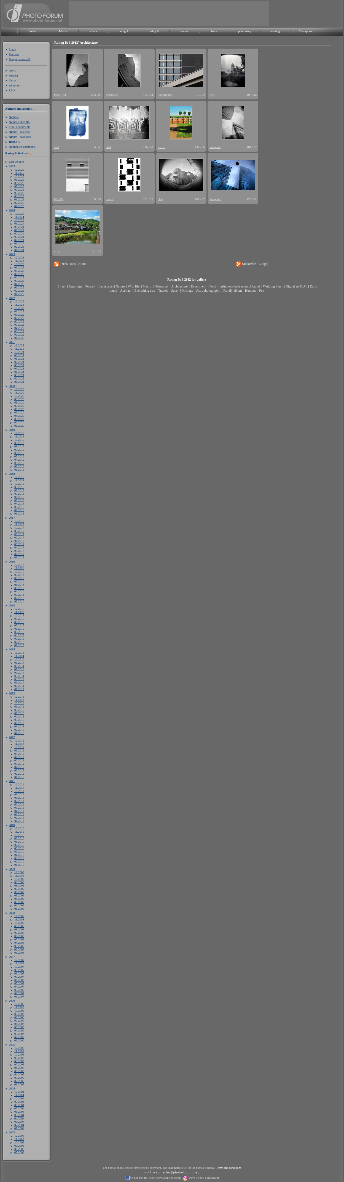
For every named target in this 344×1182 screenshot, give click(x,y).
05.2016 (19, 588)
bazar (214, 31)
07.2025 (19, 186)
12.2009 (19, 872)
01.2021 (19, 381)
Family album (232, 290)
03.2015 (19, 638)
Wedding (269, 286)
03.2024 (19, 243)
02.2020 (19, 422)
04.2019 (19, 459)
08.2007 (19, 973)
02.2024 (19, 246)
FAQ (12, 90)
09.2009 (19, 882)
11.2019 (19, 436)
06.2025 (19, 189)
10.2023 (19, 264)
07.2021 (19, 361)
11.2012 (19, 743)
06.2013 (19, 716)
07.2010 (19, 844)
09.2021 (19, 355)
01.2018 (19, 513)
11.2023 (19, 260)
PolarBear (60, 94)
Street (61, 286)
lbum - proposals (20, 136)
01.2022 (19, 337)
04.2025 (19, 196)
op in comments (19, 126)
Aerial (255, 286)
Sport (174, 290)
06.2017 (19, 540)
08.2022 (19, 314)
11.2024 (19, 216)
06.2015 (19, 628)
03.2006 (19, 1033)
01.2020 (19, 425)
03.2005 (19, 1077)
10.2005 (19, 1054)
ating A (14, 141)
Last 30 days (16, 161)
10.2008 (19, 922)
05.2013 (19, 719)
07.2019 (19, 449)
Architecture (179, 286)
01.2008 (19, 952)
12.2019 (19, 433)
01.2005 (19, 1084)
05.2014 (19, 675)
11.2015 (19, 612)
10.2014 (19, 659)
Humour (250, 290)
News (12, 70)
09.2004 (19, 1101)
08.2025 (19, 182)
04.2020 (19, 415)
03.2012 (19, 770)
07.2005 (19, 1064)
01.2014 (19, 689)
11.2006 (19, 1007)
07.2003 (19, 1152)
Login (12, 49)
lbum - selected (19, 131)
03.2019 (19, 463)
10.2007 (19, 966)
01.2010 (19, 864)
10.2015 (19, 615)
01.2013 (19, 733)
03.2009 (19, 902)
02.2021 (19, 378)
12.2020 (19, 389)
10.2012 (19, 747)
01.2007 (19, 996)
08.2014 (19, 665)
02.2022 (19, 334)
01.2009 (19, 908)
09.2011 (19, 794)
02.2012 (19, 773)
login (32, 31)
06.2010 (19, 848)
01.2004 (19, 1128)
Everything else (145, 290)
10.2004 (19, 1098)
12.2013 (19, 696)
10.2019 (19, 439)
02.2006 (19, 1037)
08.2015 (19, 622)
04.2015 (19, 635)
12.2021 (19, 345)
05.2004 (19, 1115)
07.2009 (19, 888)
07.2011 (19, 801)
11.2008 (19, 919)
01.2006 (19, 1040)
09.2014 (19, 662)
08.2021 (19, 358)
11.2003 (19, 1139)
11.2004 (19, 1095)
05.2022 (19, 324)
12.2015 (19, 608)
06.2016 (19, 584)
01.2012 (19, 777)
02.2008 (19, 949)
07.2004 (19, 1108)
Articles (13, 75)
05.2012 (19, 763)
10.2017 (19, 527)
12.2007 (19, 960)
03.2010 (19, 858)
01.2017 (19, 557)
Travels (163, 290)
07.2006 (19, 1020)
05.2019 (19, 456)
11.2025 (19, 173)
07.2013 (19, 713)
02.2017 (19, 554)
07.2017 (19, 537)
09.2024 (19, 223)
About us (14, 85)
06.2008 (19, 936)
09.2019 (19, 443)
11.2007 (19, 963)
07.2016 (19, 581)
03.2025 (19, 199)
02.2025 (19, 202)
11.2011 (19, 787)
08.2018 (19, 490)
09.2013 (19, 706)
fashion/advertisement (234, 286)
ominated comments (22, 146)
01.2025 (19, 206)
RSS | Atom (77, 264)
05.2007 (19, 983)
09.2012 (19, 750)
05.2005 (19, 1071)
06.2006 (19, 1023)
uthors (13, 116)
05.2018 (19, 500)
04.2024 (19, 240)
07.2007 (19, 976)
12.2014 (19, 652)
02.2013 (19, 729)
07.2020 (19, 405)
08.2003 (19, 1149)
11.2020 (19, 392)
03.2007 (19, 989)
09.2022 (19, 311)
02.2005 (19, 1081)
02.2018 (19, 510)
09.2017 (19, 530)
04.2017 (19, 547)
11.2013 (19, 699)
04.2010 (19, 854)
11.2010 (19, 831)
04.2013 (19, 723)
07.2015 (19, 625)
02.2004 (19, 1124)
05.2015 (19, 632)
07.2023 (19, 274)
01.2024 (19, 250)
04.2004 (19, 1118)
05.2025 (19, 192)
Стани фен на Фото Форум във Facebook (155, 1177)
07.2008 (19, 932)
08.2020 (19, 402)
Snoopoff (215, 147)
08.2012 (19, 753)
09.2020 (19, 399)
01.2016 (19, 601)
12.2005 (19, 1047)
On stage (187, 290)
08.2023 (19, 270)
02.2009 (19, 905)
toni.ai (110, 199)
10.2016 (19, 571)
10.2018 (19, 483)
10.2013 (19, 703)
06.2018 (19, 496)
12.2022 (19, 301)
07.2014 (19, 669)
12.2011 (19, 784)
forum (184, 31)
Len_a (161, 147)
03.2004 (19, 1121)
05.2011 (19, 807)
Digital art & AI (296, 286)
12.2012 (19, 740)
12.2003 (19, 1135)
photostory (244, 31)
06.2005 (19, 1067)
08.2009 (19, 885)
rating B (154, 31)
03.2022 (19, 331)
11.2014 (19, 656)
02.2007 (19, 993)
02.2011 (19, 817)
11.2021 (19, 348)
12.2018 (19, 477)
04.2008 (19, 942)
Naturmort (161, 286)
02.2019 (19, 466)
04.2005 (19, 1074)
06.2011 (19, 804)
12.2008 (19, 916)
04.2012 (19, 767)
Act (280, 286)
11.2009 (19, 875)
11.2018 (19, 480)
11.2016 (19, 568)
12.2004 (19, 1091)
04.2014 (19, 679)
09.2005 (19, 1057)
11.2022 (19, 304)
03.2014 (19, 682)
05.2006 (19, 1027)
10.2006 (19, 1010)
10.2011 (19, 791)
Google (263, 264)
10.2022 (19, 308)
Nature (120, 286)
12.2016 (19, 564)
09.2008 (19, 926)
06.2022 (19, 321)
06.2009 (19, 892)
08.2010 (19, 841)
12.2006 (19, 1004)
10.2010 (19, 835)
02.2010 (19, 861)
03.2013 (19, 726)
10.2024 (19, 220)
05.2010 (19, 851)
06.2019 (19, 453)
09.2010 (19, 838)
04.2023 (19, 284)
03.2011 (19, 814)
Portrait (90, 286)
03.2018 (19, 506)
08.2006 (19, 1017)
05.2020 (19, 412)
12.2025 (19, 169)
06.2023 (19, 277)
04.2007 (19, 986)
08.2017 (19, 534)
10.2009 (19, 878)
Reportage (75, 286)
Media (63, 31)
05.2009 (19, 895)
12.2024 (19, 213)
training (275, 31)
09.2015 (19, 618)
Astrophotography (208, 290)
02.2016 (19, 598)
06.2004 (19, 1111)
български (305, 31)
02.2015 (19, 641)
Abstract (125, 290)
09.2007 (19, 970)
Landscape (105, 286)
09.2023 (19, 267)
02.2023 (19, 290)
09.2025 (19, 179)
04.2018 (19, 503)
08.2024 (19, 226)
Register (14, 54)
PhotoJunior (165, 94)
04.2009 (19, 898)
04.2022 (19, 327)
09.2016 (19, 574)
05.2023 (19, 280)
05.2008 (19, 939)
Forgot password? (19, 59)
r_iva (57, 251)
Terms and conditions (228, 1167)
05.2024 (19, 236)
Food (212, 286)
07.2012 (19, 757)
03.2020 (19, 419)
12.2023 (19, 257)
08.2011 (19, 797)
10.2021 (19, 351)
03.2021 (19, 375)
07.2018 (19, 493)
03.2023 (19, 287)
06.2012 (19, 760)
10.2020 (19, 395)
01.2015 (19, 645)
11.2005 (19, 1051)
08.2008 (19, 929)
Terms (12, 80)
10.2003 (19, 1142)
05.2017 (19, 544)
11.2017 (19, 524)
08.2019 (19, 446)
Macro (147, 286)
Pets (262, 290)
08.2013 (19, 709)
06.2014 (19, 672)
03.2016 (19, 594)
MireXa (58, 199)
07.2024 (19, 230)
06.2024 (19, 233)
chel (211, 94)
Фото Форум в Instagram (203, 1177)
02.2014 (19, 685)
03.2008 (19, 946)
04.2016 (19, 591)
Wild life (134, 286)
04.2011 (19, 810)
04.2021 (19, 371)
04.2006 (19, 1030)
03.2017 (19, 550)
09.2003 (19, 1145)
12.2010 (19, 828)
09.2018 (19, 487)
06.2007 (19, 980)
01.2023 (19, 294)
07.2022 (19, 318)
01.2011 (19, 820)
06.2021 (19, 365)
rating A (123, 31)
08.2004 (19, 1105)
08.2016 (19, 578)
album (93, 31)
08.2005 (19, 1061)
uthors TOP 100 (19, 121)
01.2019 (19, 469)
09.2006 (19, 1013)
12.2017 (19, 521)
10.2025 (19, 176)
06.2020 (19, 409)
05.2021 (19, 368)
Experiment (198, 286)
